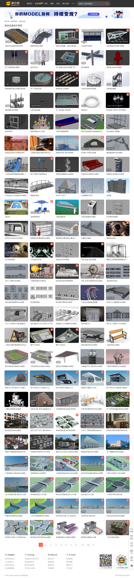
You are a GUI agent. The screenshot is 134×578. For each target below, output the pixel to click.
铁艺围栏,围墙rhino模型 (64, 302)
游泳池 (7, 217)
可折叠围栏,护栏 (87, 195)
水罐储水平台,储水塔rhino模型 (91, 366)
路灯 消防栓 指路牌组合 (38, 174)
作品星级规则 (9, 568)
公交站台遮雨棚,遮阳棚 (89, 302)
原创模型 (38, 3)
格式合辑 (65, 3)
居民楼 (109, 195)
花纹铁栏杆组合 (112, 281)
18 (88, 545)
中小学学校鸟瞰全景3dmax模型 (117, 409)
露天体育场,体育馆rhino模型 (15, 366)
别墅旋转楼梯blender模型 (65, 174)
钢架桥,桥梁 (34, 195)
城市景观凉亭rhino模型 (89, 345)
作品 (58, 3)
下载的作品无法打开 (32, 559)
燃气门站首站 (35, 345)
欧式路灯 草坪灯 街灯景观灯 (116, 110)
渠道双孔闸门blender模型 (65, 153)
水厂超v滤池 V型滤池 (63, 110)
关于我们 (69, 568)
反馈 (131, 560)
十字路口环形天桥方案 (114, 494)
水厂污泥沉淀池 (35, 89)
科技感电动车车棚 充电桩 (115, 46)
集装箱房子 (9, 131)
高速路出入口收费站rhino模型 (66, 324)
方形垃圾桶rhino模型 (88, 217)
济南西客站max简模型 (38, 473)
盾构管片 (84, 110)
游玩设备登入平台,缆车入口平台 (41, 324)
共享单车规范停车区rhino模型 (91, 409)
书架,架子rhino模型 (62, 259)
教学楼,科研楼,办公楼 (88, 537)
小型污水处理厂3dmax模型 (116, 473)
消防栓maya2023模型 (114, 67)
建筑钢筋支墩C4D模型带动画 (15, 89)
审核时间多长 (29, 562)
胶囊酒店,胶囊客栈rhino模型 (40, 238)
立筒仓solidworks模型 (88, 89)
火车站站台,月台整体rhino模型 (15, 195)
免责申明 (51, 565)
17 (83, 545)
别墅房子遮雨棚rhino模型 (64, 366)
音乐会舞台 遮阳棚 (113, 131)
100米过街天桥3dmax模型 (116, 516)
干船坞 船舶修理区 (62, 131)
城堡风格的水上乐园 (37, 131)
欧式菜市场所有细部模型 (64, 281)
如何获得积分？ (10, 559)
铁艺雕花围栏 (35, 302)
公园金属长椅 (60, 217)
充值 (131, 546)
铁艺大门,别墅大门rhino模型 (116, 324)
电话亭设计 (34, 67)
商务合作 (51, 559)
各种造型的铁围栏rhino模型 (14, 302)
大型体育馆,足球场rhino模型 (40, 366)
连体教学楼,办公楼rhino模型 (65, 537)
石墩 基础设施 (35, 110)
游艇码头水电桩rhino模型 (115, 174)
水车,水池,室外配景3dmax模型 (91, 281)
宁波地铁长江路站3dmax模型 (15, 473)
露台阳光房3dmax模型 (13, 430)
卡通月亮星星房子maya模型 (116, 366)
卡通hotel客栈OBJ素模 (13, 409)
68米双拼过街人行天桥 (38, 494)
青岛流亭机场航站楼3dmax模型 (92, 473)
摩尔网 (6, 21)
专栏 (46, 3)
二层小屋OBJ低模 (113, 537)
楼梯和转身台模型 (36, 46)
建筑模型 (14, 21)
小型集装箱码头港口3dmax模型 (67, 473)
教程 (52, 3)
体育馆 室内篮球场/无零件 (14, 46)
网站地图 (69, 562)
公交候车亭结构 (86, 46)
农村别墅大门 (86, 324)
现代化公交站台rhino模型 (14, 238)
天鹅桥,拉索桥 (86, 238)
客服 (131, 531)
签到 (131, 538)
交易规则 (51, 568)
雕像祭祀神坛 (111, 238)
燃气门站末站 (60, 345)
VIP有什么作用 (30, 568)
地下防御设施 (10, 259)
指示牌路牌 (85, 67)
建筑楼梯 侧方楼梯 (11, 110)
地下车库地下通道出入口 (64, 388)
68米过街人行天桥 (87, 494)
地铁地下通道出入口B (88, 388)
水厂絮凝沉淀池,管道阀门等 (65, 67)
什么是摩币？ (9, 562)
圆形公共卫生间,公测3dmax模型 (67, 452)
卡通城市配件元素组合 (38, 281)
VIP (131, 553)
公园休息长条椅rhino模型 (90, 174)
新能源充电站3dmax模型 (89, 452)
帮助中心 (69, 565)
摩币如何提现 (29, 565)
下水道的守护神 (35, 259)
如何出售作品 (9, 565)
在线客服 (69, 559)
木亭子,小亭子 (61, 195)
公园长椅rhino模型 (113, 345)
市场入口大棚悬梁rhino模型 (116, 302)
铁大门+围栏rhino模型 (12, 281)
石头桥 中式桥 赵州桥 (88, 153)
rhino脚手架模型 (112, 217)
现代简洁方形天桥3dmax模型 (40, 537)
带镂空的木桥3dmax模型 (13, 516)
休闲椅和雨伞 (35, 217)
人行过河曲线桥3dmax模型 (39, 516)
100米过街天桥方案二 (88, 516)
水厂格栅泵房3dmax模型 (115, 452)
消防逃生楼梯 (111, 89)
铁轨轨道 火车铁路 (62, 89)
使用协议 (51, 562)
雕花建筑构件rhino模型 (114, 153)
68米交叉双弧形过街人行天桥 (66, 494)
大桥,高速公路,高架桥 (88, 259)
